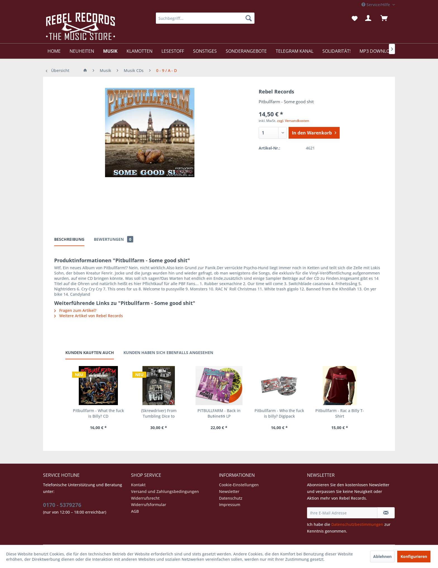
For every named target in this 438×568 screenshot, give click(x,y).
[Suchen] (248, 18)
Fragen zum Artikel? (75, 310)
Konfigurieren (414, 556)
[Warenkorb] (386, 18)
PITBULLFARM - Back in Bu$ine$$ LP (219, 413)
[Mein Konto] (369, 18)
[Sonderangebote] (246, 51)
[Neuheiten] (82, 51)
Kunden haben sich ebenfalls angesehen (168, 352)
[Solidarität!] (336, 51)
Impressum (229, 504)
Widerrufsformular (148, 504)
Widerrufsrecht (145, 498)
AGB (135, 511)
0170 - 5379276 (62, 505)
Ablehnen (382, 556)
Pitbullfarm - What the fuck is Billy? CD (98, 413)
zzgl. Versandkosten (293, 120)
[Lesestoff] (173, 51)
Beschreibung (69, 239)
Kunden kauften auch (89, 352)
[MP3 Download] (377, 51)
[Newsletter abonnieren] (386, 512)
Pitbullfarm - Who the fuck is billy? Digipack (279, 413)
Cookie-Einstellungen (239, 484)
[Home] (54, 51)
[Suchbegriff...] (205, 18)
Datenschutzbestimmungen (357, 524)
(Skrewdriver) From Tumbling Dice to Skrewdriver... (159, 413)
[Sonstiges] (205, 51)
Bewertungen (113, 239)
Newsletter (229, 491)
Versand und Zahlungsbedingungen (165, 491)
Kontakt (138, 484)
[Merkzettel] (354, 18)
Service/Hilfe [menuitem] (376, 4)
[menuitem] (205, 18)
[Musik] (110, 51)
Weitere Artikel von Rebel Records (88, 315)
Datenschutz (230, 498)
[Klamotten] (139, 51)
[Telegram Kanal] (294, 51)
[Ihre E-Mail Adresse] (342, 512)
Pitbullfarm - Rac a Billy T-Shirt (339, 413)
